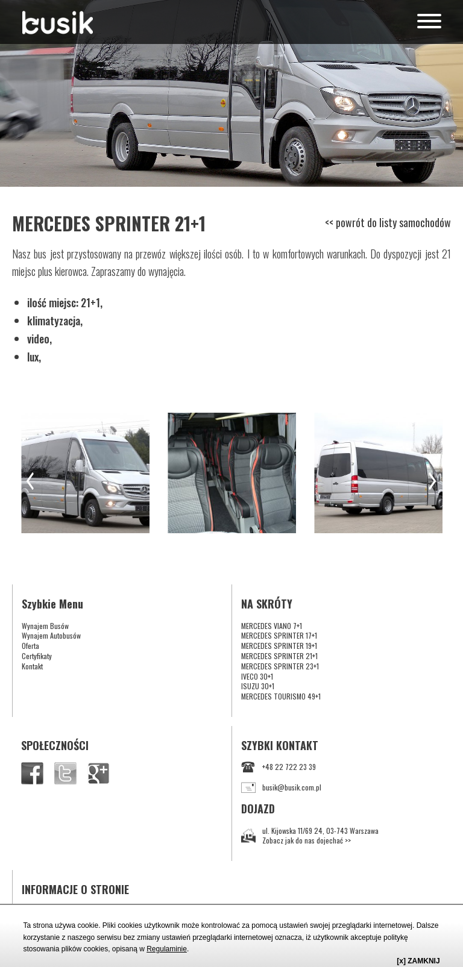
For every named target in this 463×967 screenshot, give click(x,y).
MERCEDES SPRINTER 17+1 (279, 635)
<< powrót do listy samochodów (388, 222)
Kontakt (32, 666)
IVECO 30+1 (257, 676)
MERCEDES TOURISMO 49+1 (281, 696)
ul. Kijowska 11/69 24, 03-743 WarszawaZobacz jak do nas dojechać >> (310, 836)
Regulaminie (166, 949)
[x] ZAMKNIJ (418, 961)
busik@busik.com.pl (281, 788)
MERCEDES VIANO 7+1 (271, 626)
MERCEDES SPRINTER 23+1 (280, 666)
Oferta (30, 645)
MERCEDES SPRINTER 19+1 (279, 645)
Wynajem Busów (45, 626)
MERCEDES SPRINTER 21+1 (279, 656)
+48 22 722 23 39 (278, 767)
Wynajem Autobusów (51, 635)
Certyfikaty (37, 656)
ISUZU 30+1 (257, 686)
